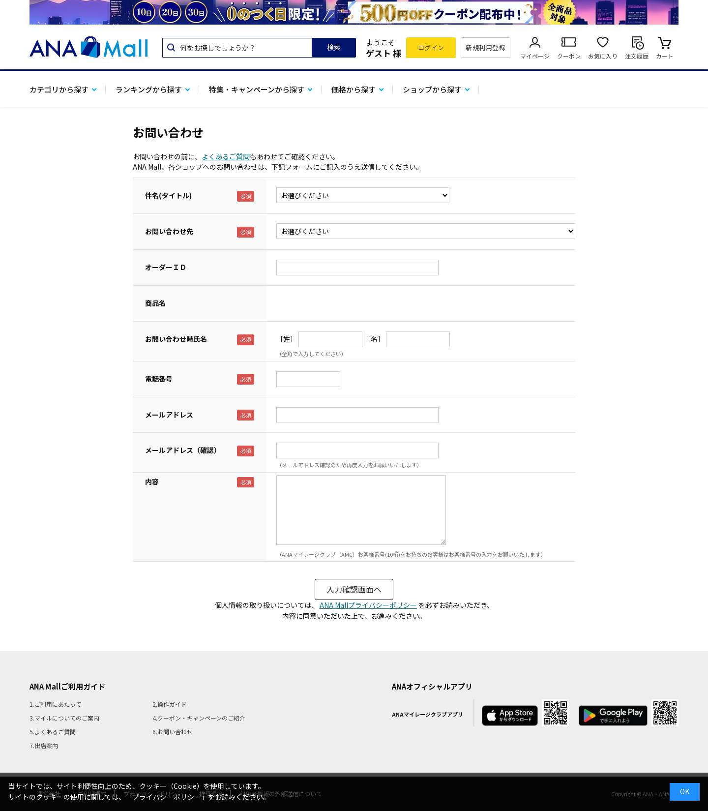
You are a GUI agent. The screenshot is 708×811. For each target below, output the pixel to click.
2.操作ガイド (169, 704)
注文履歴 (637, 56)
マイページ (535, 56)
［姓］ (286, 339)
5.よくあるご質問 (53, 731)
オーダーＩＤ (165, 267)
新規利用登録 (485, 47)
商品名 (155, 303)
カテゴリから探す (59, 89)
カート (665, 56)
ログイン (431, 47)
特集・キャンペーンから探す (256, 89)
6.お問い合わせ (172, 731)
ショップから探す (432, 89)
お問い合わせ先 (169, 231)
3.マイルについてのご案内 (64, 718)
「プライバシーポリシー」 (166, 797)
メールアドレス (169, 415)
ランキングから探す (149, 89)
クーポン (569, 56)
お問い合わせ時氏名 (176, 339)
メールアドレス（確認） (183, 450)
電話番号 (159, 379)
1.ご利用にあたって (55, 704)
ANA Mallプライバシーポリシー (368, 605)
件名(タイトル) (168, 195)
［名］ (374, 339)
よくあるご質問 (226, 156)
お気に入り (603, 56)
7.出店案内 (44, 745)
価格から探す (353, 89)
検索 (334, 47)
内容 (152, 481)
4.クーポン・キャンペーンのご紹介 (198, 718)
